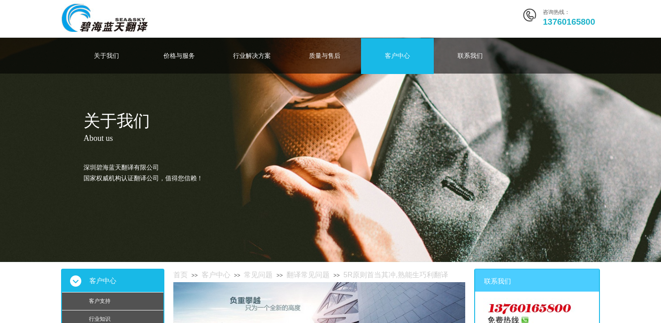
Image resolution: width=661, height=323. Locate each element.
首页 (180, 275)
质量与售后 (324, 55)
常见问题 (258, 275)
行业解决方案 (252, 55)
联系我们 (470, 55)
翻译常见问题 (308, 275)
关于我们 (106, 55)
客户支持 (99, 301)
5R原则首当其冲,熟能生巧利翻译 (396, 275)
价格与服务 (179, 55)
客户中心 (397, 55)
